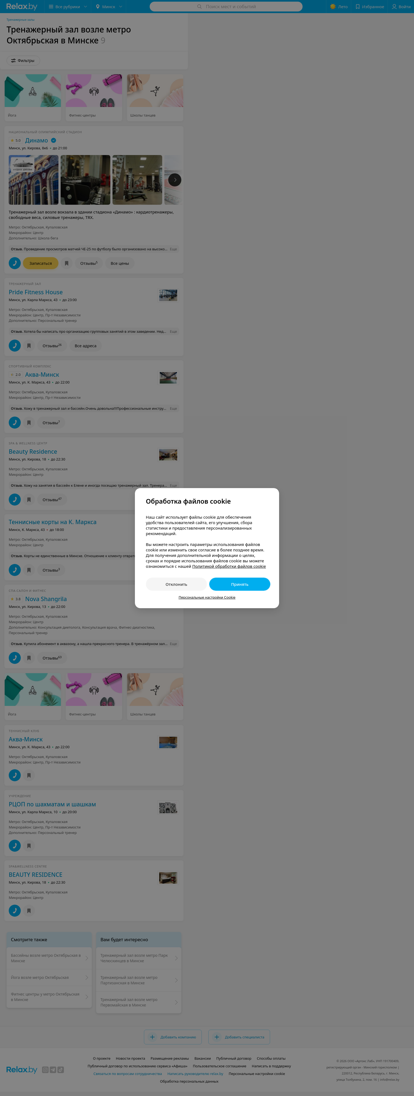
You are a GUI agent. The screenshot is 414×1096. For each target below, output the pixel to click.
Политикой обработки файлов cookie (229, 566)
